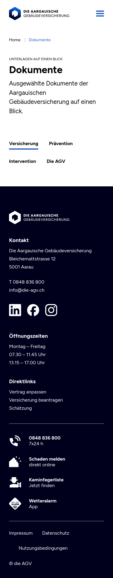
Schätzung (20, 408)
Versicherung (23, 143)
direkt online (47, 462)
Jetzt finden (46, 482)
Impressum (21, 533)
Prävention (61, 143)
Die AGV (56, 161)
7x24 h (45, 440)
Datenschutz (55, 533)
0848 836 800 (29, 282)
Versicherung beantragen (36, 400)
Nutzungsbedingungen (43, 548)
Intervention (22, 161)
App (43, 503)
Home (14, 39)
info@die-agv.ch (27, 290)
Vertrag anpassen (27, 392)
